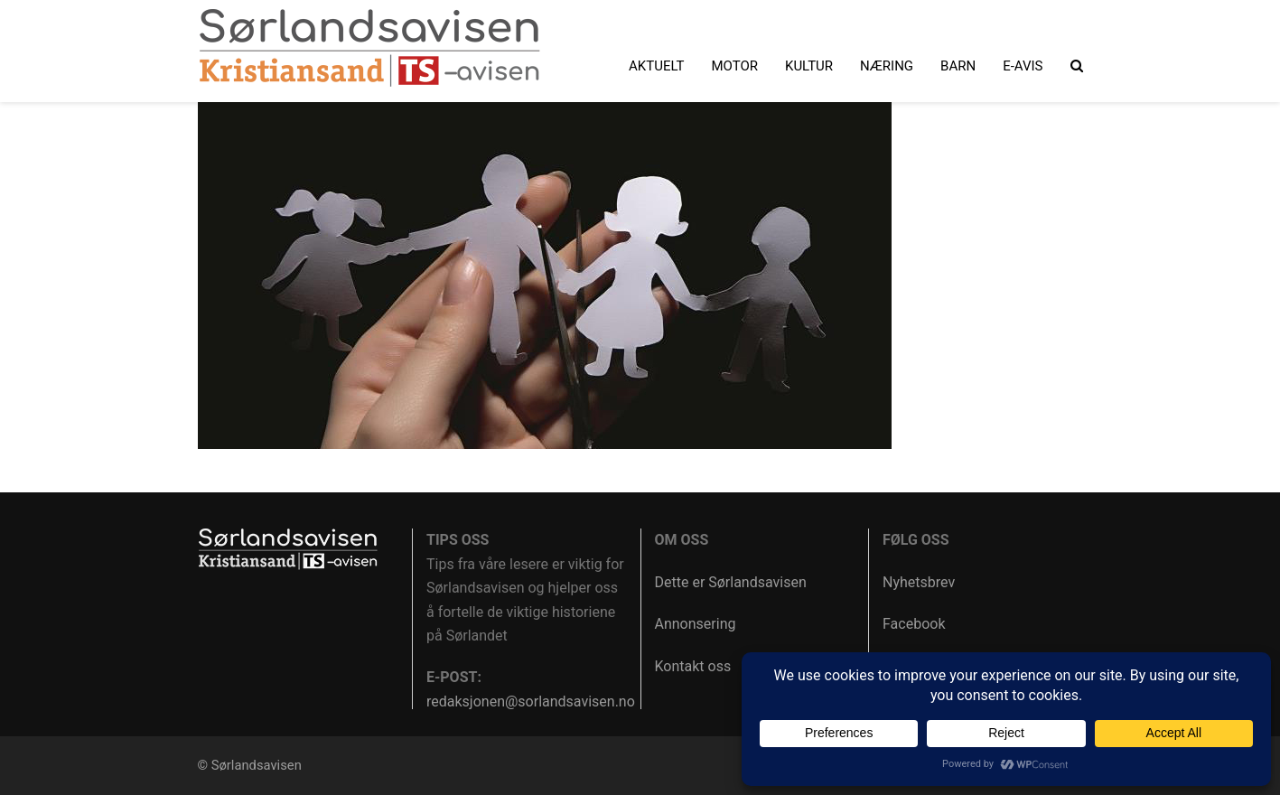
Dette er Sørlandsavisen (731, 582)
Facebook (914, 623)
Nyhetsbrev (919, 582)
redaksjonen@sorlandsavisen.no (530, 701)
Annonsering (695, 623)
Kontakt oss (693, 666)
